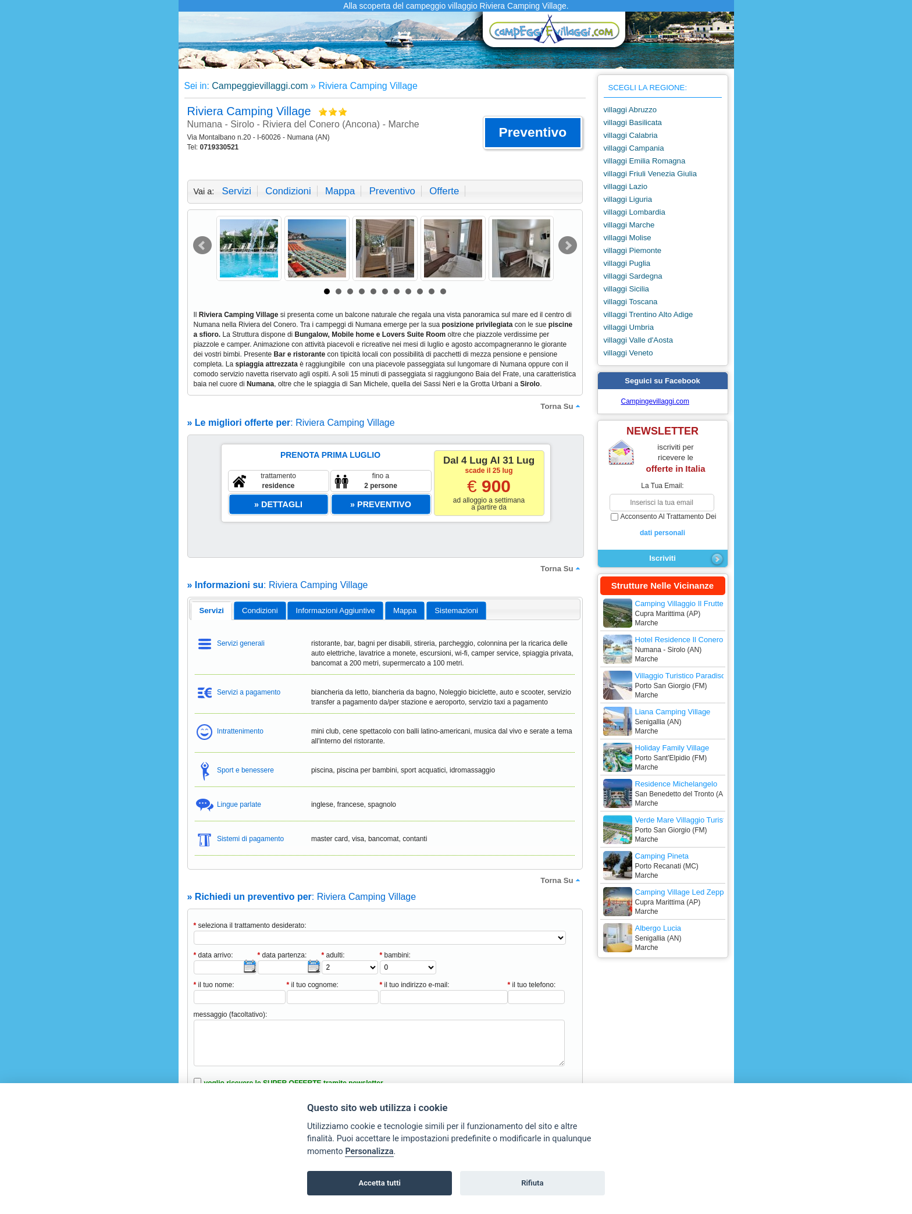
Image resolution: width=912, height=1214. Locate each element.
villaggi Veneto (628, 352)
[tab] (211, 610)
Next (567, 245)
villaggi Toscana (631, 301)
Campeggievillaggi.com (260, 86)
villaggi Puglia (627, 263)
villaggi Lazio (626, 186)
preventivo (392, 191)
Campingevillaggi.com (655, 401)
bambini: (395, 955)
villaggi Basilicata (633, 122)
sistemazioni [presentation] (456, 610)
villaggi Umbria (629, 327)
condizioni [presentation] (260, 610)
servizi (236, 191)
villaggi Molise (627, 237)
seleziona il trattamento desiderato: (250, 925)
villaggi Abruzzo (630, 109)
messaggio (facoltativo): (231, 1014)
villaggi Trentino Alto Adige (648, 314)
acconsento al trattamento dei (662, 525)
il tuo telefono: (532, 985)
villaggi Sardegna (633, 276)
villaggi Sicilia (626, 288)
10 (431, 291)
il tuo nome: (214, 985)
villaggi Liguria (628, 199)
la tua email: (662, 486)
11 (443, 291)
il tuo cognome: (313, 985)
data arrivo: (213, 955)
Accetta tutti (379, 1183)
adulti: (333, 955)
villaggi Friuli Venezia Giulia (650, 173)
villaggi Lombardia (634, 212)
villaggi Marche (629, 224)
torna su (561, 406)
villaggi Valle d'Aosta (639, 340)
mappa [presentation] (404, 610)
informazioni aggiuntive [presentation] (335, 610)
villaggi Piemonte (633, 250)
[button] (532, 132)
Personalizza (369, 1151)
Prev (202, 245)
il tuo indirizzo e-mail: (415, 985)
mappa (340, 191)
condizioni (288, 191)
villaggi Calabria (631, 135)
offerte (444, 191)
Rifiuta (532, 1183)
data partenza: (282, 955)
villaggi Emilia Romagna (645, 160)
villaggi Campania (634, 148)
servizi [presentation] (211, 610)
